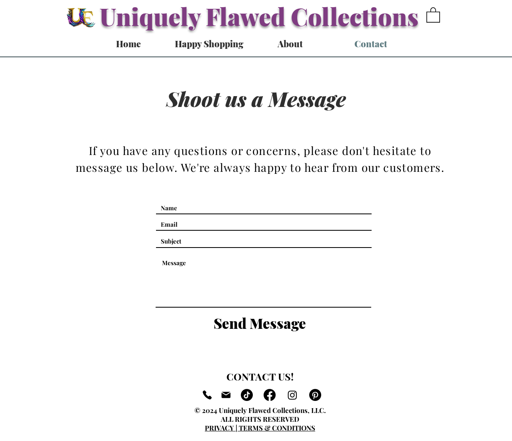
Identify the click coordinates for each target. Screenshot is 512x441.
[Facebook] (270, 395)
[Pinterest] (315, 395)
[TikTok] (247, 395)
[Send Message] (260, 323)
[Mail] (226, 395)
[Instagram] (292, 395)
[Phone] (207, 395)
